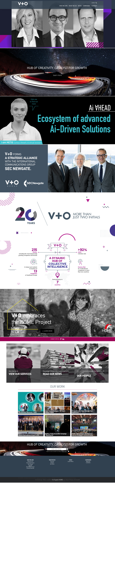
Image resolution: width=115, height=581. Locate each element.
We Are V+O (30, 461)
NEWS (80, 6)
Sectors (52, 462)
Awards (30, 465)
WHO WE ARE (63, 6)
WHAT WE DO (73, 6)
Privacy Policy (64, 451)
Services (52, 461)
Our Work (52, 464)
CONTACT (94, 6)
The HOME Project (30, 466)
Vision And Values (30, 462)
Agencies (88, 461)
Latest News (70, 461)
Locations (88, 462)
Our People (30, 464)
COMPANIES (86, 6)
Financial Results (30, 468)
